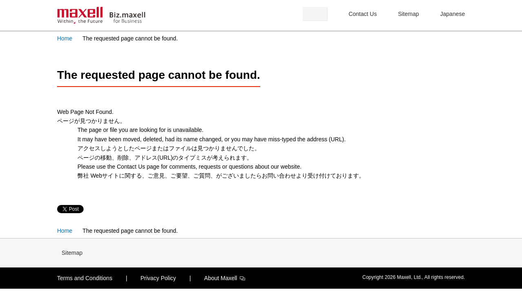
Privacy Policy (158, 278)
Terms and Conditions (84, 278)
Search (315, 14)
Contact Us (363, 14)
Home (64, 38)
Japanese (452, 14)
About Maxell (225, 278)
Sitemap (408, 14)
